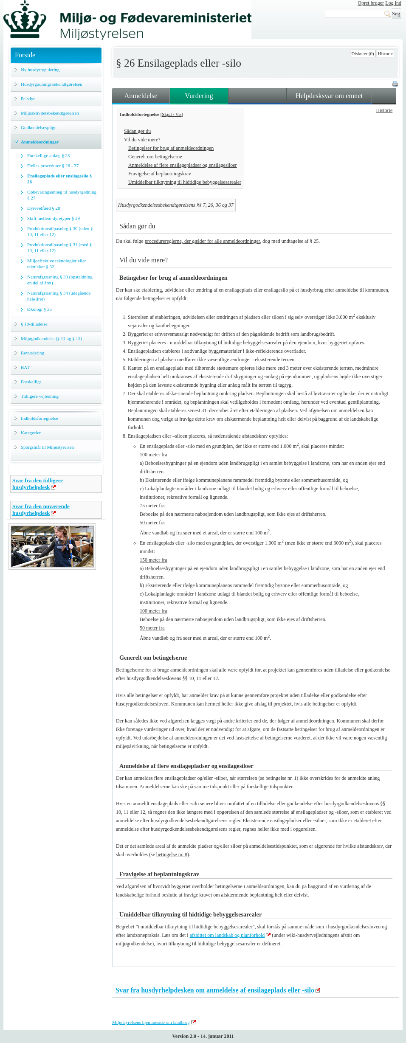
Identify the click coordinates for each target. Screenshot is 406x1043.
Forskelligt (31, 381)
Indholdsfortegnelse (39, 418)
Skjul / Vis (171, 114)
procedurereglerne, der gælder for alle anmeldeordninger (202, 241)
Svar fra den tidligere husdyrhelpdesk (37, 483)
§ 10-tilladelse (34, 323)
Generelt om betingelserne (155, 157)
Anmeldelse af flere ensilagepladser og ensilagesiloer (182, 165)
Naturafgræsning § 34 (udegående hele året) (58, 295)
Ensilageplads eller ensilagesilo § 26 (59, 178)
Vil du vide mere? (142, 140)
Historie (385, 53)
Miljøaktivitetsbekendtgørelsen (50, 112)
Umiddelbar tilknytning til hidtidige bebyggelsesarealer (184, 182)
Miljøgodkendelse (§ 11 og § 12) (51, 338)
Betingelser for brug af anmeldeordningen (171, 148)
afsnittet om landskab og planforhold (227, 935)
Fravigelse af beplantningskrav (159, 174)
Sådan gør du (137, 131)
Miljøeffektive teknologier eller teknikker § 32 (56, 263)
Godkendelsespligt (38, 127)
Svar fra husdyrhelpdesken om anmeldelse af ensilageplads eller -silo (215, 990)
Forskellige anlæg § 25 (48, 155)
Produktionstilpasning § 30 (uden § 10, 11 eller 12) (60, 231)
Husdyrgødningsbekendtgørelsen (51, 84)
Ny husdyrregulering (40, 69)
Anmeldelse (140, 96)
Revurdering (32, 352)
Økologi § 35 (39, 309)
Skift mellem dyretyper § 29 (53, 218)
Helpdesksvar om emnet (329, 96)
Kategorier (31, 432)
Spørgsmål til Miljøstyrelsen (47, 447)
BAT (25, 367)
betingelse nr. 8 (171, 854)
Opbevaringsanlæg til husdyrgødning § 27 (61, 194)
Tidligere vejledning (40, 396)
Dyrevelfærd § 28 (43, 208)
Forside (25, 55)
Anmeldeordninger (40, 141)
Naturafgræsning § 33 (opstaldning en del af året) (60, 279)
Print (395, 84)
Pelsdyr (28, 98)
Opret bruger (371, 3)
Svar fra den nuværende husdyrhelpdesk (41, 509)
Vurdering (199, 96)
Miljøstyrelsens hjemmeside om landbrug (151, 1022)
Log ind (393, 3)
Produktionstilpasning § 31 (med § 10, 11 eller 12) (59, 247)
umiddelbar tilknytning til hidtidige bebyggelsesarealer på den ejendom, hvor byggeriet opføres (267, 343)
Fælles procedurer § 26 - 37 (53, 165)
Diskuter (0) (362, 53)
